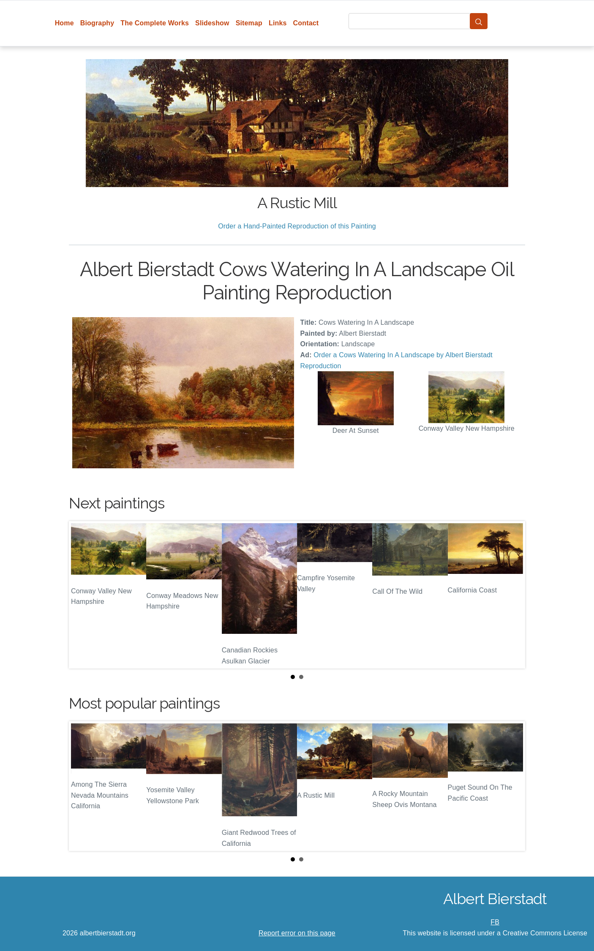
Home (64, 23)
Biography (97, 23)
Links (278, 23)
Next (512, 595)
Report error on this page (297, 933)
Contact (306, 23)
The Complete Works (154, 23)
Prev (82, 595)
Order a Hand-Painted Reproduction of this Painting (297, 226)
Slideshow (212, 23)
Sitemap (249, 23)
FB (494, 922)
